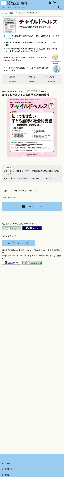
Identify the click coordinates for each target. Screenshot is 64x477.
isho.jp (11, 229)
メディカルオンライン (11, 266)
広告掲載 (52, 81)
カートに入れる (35, 206)
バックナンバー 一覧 (18, 245)
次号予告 (32, 76)
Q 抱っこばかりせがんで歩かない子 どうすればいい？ (31, 178)
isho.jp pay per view (32, 266)
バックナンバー (51, 76)
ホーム (4, 13)
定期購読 (12, 81)
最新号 (12, 76)
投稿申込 (32, 81)
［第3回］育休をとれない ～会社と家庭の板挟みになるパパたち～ (33, 172)
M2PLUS (32, 229)
